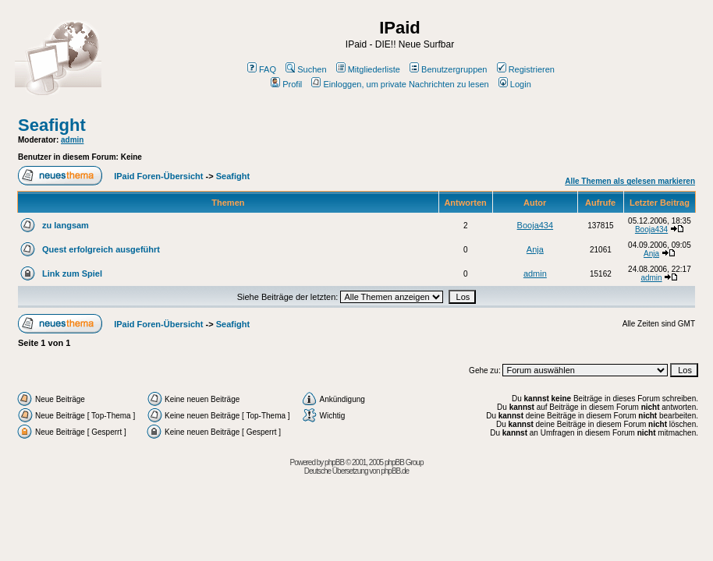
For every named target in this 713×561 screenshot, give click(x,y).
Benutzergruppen (448, 69)
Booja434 (535, 225)
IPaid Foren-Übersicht (158, 176)
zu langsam (65, 225)
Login (514, 84)
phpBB (334, 462)
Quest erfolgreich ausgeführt (101, 249)
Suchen (306, 69)
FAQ (261, 69)
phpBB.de (395, 471)
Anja (535, 249)
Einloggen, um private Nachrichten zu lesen (399, 84)
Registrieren (526, 69)
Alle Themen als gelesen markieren (630, 181)
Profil (286, 84)
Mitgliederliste (368, 69)
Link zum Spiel (72, 273)
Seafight (52, 125)
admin (72, 140)
